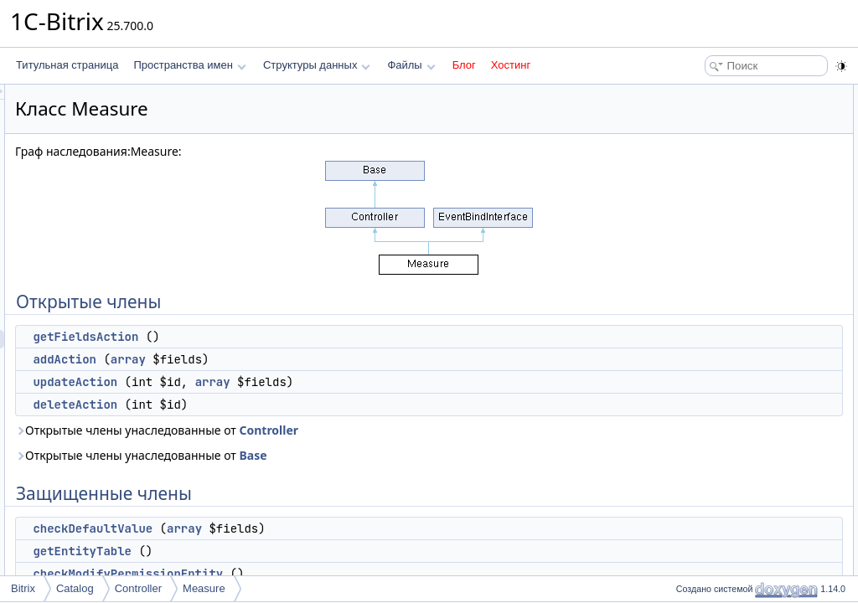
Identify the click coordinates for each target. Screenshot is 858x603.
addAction (274, 359)
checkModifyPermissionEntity (337, 573)
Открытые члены (711, 94)
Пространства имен (189, 65)
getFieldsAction (295, 336)
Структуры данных (316, 65)
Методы (689, 352)
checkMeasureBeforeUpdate (748, 278)
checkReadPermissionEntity (747, 259)
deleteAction (284, 404)
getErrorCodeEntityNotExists (749, 296)
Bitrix (23, 588)
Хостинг (510, 65)
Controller (478, 430)
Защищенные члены (719, 186)
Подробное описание (720, 333)
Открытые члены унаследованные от (366, 430)
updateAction (284, 381)
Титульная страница (67, 65)
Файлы (411, 65)
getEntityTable (291, 551)
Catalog (75, 588)
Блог (464, 65)
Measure (204, 588)
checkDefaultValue (302, 528)
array (337, 359)
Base (462, 455)
